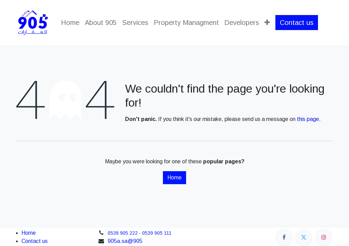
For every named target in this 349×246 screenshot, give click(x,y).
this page (308, 119)
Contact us (297, 22)
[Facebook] (284, 237)
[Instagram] (324, 237)
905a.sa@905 (125, 241)
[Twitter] (303, 237)
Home (174, 177)
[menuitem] (70, 22)
